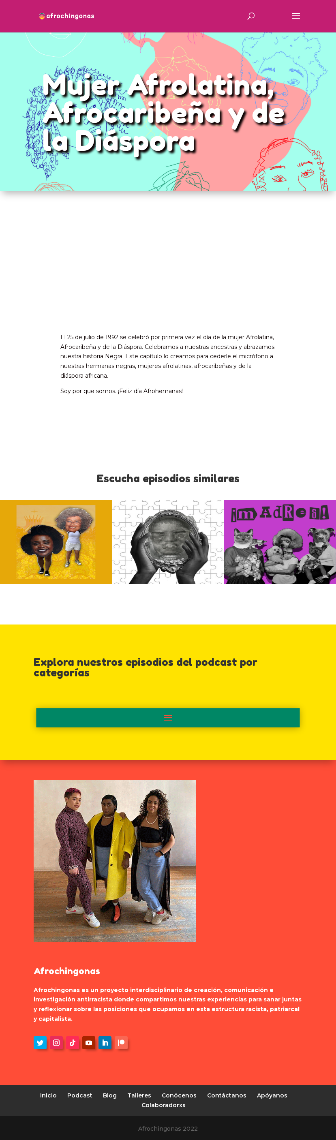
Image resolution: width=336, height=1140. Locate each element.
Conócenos (179, 1095)
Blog (110, 1095)
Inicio (48, 1095)
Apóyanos (272, 1095)
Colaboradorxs (163, 1105)
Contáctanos (226, 1095)
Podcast (79, 1095)
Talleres (139, 1095)
